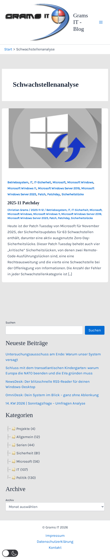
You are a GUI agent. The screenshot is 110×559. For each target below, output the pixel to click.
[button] (10, 553)
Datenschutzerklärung (55, 541)
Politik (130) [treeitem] (23, 477)
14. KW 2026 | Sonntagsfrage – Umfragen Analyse (45, 403)
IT (31, 182)
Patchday (53, 194)
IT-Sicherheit (42, 182)
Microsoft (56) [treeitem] (25, 461)
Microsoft (59, 182)
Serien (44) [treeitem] (22, 444)
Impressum (55, 535)
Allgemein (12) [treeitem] (25, 436)
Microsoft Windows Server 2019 (59, 188)
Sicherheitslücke (72, 194)
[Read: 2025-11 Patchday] (55, 138)
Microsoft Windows (80, 182)
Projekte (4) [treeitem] (23, 428)
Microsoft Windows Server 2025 (27, 218)
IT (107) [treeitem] (19, 469)
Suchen (10, 322)
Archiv (10, 500)
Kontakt (55, 547)
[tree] (55, 453)
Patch (42, 194)
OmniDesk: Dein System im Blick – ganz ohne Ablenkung (52, 395)
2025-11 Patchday (23, 202)
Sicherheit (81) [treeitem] (25, 453)
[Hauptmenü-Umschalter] (101, 22)
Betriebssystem (17, 182)
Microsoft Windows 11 (21, 188)
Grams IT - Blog (80, 22)
